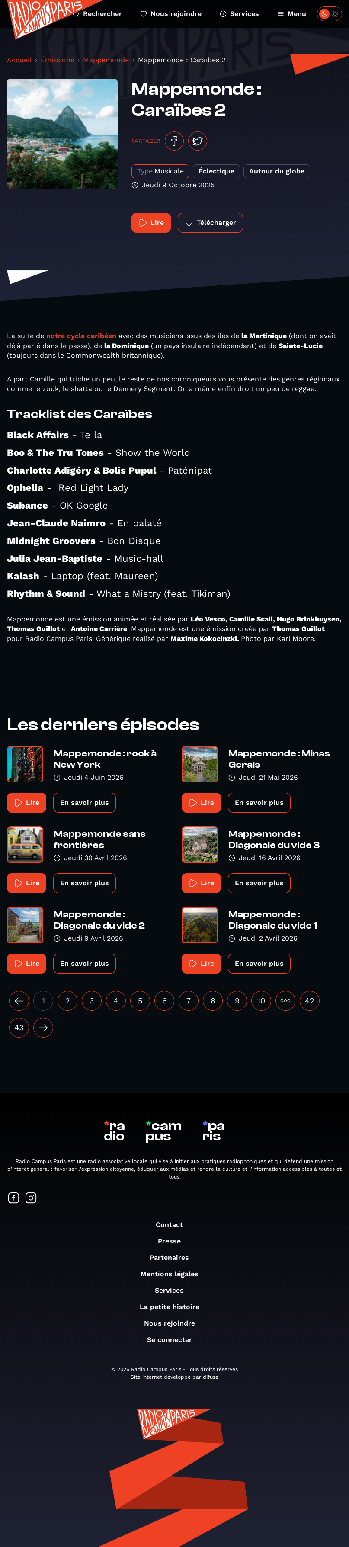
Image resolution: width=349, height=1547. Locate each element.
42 (309, 1000)
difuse (210, 1377)
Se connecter (174, 1340)
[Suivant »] (43, 1027)
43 (19, 1027)
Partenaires (174, 1257)
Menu (291, 14)
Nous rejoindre (171, 14)
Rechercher (97, 14)
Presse (173, 1241)
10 (261, 1000)
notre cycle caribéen (81, 336)
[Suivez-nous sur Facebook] (14, 1198)
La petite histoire (174, 1307)
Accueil (19, 60)
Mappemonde (106, 60)
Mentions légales (174, 1274)
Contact (174, 1224)
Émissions (57, 60)
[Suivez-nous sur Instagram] (31, 1198)
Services (239, 14)
